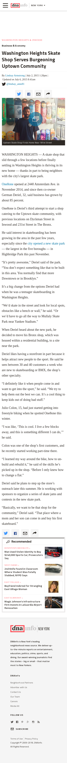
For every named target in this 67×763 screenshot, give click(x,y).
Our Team (15, 696)
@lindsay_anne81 (15, 84)
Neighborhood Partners (21, 682)
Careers (14, 701)
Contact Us (15, 692)
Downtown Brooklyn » (17, 548)
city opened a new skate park (46, 243)
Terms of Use (16, 738)
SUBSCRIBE (19, 729)
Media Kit (14, 706)
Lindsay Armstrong (15, 75)
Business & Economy (13, 45)
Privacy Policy (31, 738)
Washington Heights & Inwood (22, 40)
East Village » (12, 582)
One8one (7, 184)
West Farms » (11, 565)
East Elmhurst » (13, 598)
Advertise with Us (18, 687)
